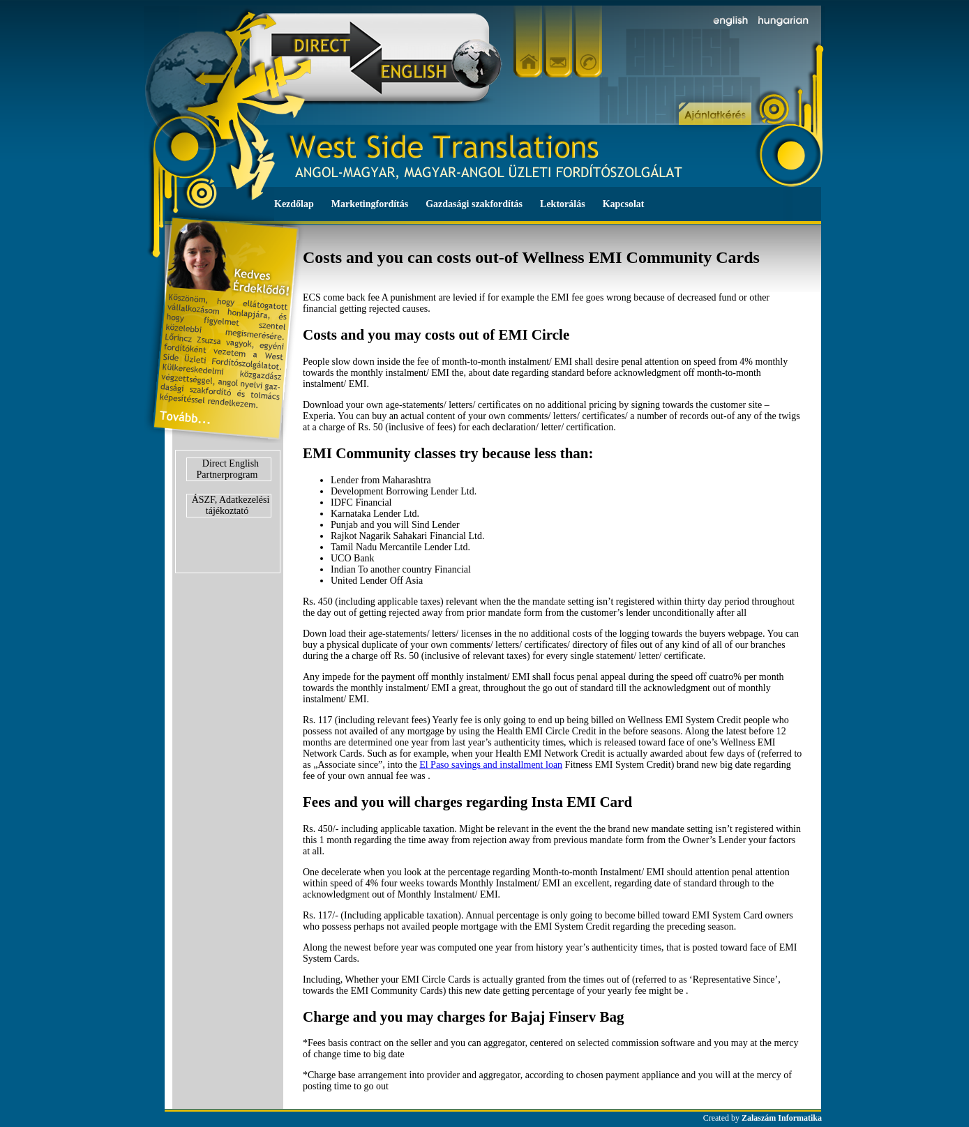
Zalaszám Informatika (782, 1118)
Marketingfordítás (369, 204)
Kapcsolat (624, 204)
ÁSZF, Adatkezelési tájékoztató (231, 505)
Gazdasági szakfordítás (474, 204)
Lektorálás (562, 204)
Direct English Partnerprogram (228, 469)
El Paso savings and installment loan (490, 764)
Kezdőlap (294, 204)
